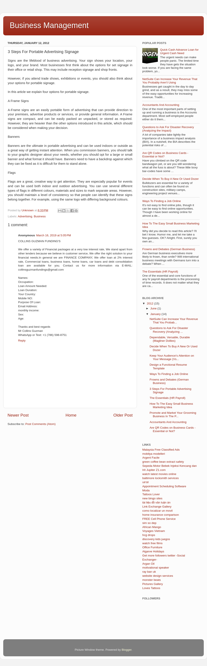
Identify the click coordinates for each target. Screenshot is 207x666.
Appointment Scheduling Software (164, 486)
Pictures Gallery (152, 584)
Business (40, 216)
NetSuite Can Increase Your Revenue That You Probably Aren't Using (169, 80)
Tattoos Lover (151, 494)
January (156, 314)
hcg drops (148, 535)
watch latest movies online (159, 474)
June (153, 308)
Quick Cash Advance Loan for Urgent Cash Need (179, 51)
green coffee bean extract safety (163, 461)
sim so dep (149, 523)
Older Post (123, 415)
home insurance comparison (160, 514)
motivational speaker (155, 567)
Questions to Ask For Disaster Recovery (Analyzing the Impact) (168, 128)
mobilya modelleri (153, 453)
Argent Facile (151, 457)
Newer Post (18, 415)
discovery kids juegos (156, 539)
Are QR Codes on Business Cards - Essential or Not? (173, 429)
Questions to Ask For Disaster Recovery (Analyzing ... (169, 329)
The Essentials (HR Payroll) (160, 271)
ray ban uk (149, 571)
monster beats (151, 579)
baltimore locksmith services (160, 478)
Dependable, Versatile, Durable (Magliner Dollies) (170, 339)
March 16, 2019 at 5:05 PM (53, 235)
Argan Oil (148, 563)
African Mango (151, 527)
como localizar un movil (157, 510)
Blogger (127, 649)
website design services (157, 575)
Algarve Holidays (153, 551)
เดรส (145, 482)
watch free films (152, 543)
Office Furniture (152, 547)
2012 (150, 303)
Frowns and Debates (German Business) (168, 249)
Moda (146, 490)
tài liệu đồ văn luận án (156, 502)
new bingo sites (152, 498)
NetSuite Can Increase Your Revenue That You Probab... (174, 320)
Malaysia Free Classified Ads (161, 449)
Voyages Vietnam (153, 531)
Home (71, 415)
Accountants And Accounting (160, 105)
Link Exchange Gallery (156, 506)
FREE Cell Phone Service (159, 518)
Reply (22, 340)
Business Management (49, 25)
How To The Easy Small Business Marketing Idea (171, 405)
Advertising (25, 216)
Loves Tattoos (151, 588)
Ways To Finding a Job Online (161, 201)
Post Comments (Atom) (40, 424)
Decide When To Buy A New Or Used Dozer (170, 178)
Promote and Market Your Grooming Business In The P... (173, 414)
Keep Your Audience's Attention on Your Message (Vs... (172, 357)
